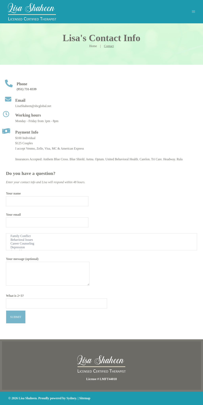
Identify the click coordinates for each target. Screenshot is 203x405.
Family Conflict (101, 236)
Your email (47, 218)
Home (93, 46)
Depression (101, 247)
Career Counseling (101, 244)
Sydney (71, 398)
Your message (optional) (47, 272)
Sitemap (84, 398)
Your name (47, 197)
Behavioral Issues (101, 240)
